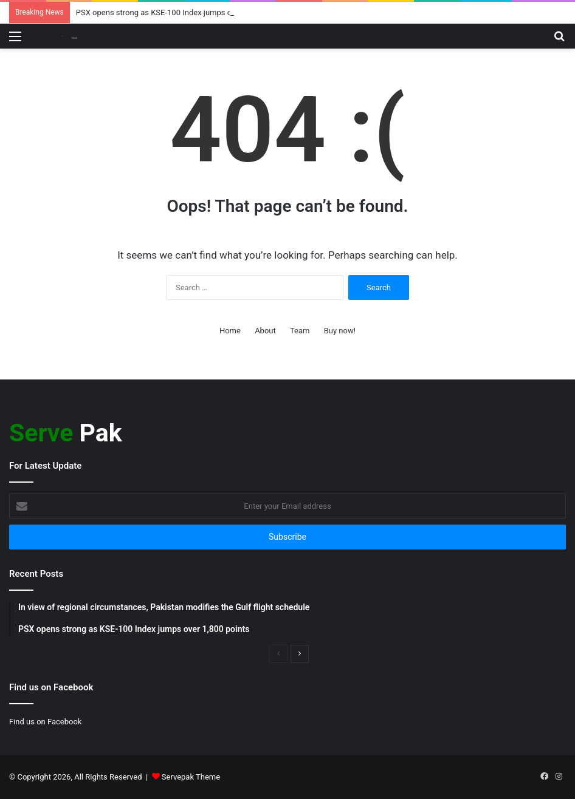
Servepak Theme (191, 776)
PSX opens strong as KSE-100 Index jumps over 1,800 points (182, 12)
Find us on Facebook (45, 721)
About (265, 330)
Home (230, 330)
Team (300, 330)
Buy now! (340, 330)
